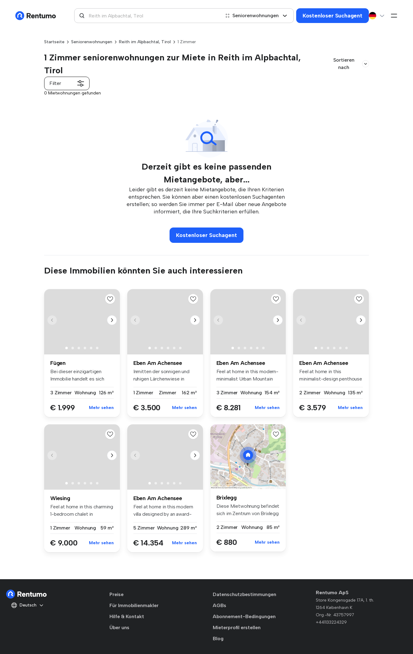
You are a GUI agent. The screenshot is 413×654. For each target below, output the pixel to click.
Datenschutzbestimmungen (244, 594)
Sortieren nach (351, 63)
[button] (112, 320)
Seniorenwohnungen (256, 15)
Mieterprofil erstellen (237, 627)
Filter (66, 83)
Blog (218, 638)
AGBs (219, 605)
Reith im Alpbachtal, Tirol (145, 41)
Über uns (119, 627)
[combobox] (147, 16)
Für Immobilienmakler (134, 605)
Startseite (54, 41)
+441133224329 (331, 622)
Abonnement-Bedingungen (244, 616)
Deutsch (27, 605)
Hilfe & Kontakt (126, 616)
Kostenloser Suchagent (332, 15)
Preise (116, 594)
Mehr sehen (101, 407)
